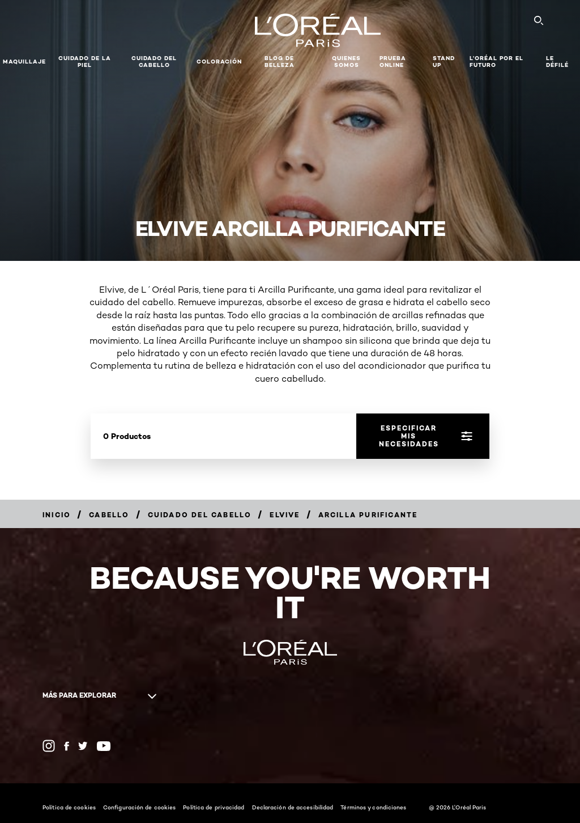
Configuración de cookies (139, 807)
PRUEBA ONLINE (392, 61)
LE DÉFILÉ (557, 61)
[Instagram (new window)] (48, 746)
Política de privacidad (213, 807)
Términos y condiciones (373, 807)
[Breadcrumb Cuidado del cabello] (200, 514)
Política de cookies (69, 807)
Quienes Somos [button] (346, 61)
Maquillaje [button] (24, 61)
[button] (253, 61)
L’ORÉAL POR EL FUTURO (496, 61)
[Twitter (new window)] (83, 745)
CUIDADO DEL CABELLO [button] (154, 61)
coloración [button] (219, 61)
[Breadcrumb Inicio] (56, 514)
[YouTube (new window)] (103, 746)
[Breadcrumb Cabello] (109, 514)
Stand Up (444, 61)
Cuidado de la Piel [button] (84, 61)
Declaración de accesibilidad (293, 807)
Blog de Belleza (280, 61)
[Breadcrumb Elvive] (285, 514)
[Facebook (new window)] (66, 746)
